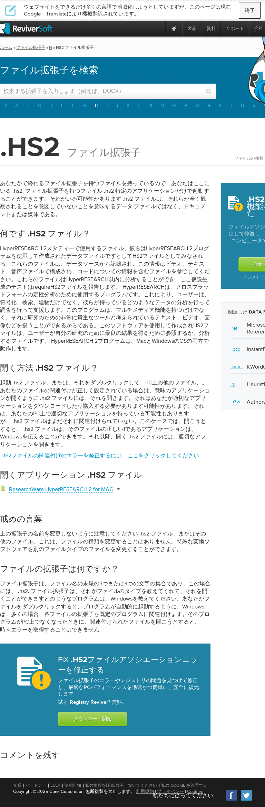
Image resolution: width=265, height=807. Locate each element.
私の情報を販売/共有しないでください (121, 785)
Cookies (195, 791)
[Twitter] (246, 799)
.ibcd (235, 349)
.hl (232, 384)
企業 (17, 785)
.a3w (235, 401)
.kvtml (236, 366)
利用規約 (145, 791)
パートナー (36, 785)
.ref (233, 328)
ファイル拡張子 (30, 47)
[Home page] (174, 28)
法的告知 (73, 785)
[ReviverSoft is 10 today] (159, 28)
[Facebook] (231, 799)
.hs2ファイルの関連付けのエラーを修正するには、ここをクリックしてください (99, 455)
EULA (55, 785)
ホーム (6, 47)
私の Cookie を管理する (184, 785)
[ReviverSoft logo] (26, 28)
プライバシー (170, 791)
